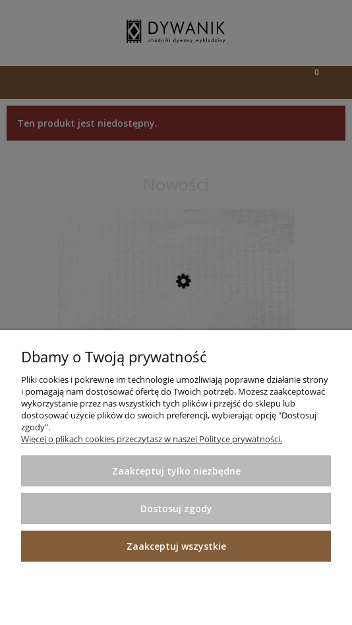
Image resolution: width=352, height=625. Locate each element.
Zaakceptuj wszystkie (176, 546)
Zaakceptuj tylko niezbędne (176, 471)
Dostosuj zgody (176, 508)
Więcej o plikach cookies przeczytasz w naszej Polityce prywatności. (151, 439)
